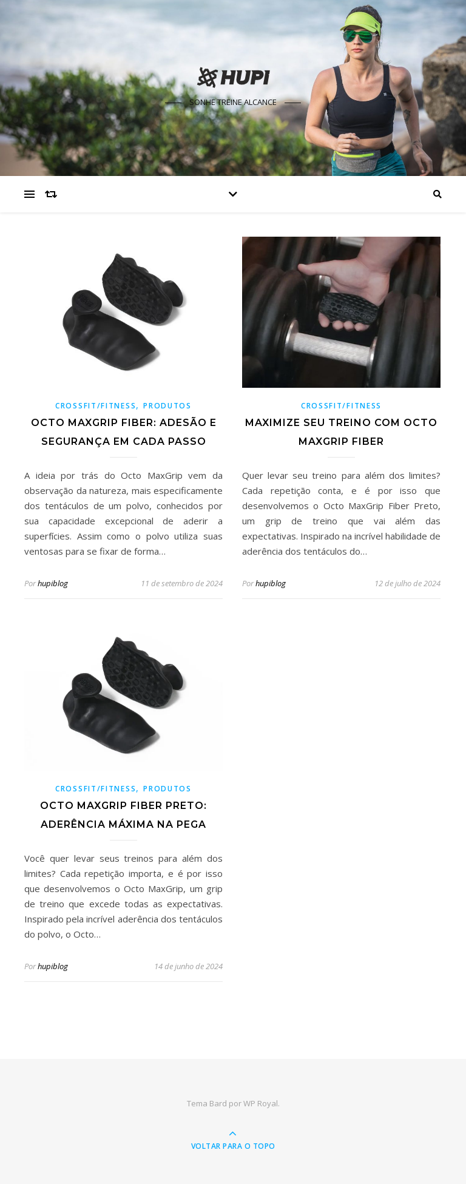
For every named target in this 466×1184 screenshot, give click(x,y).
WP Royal (260, 1103)
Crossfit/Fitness (95, 406)
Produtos (167, 406)
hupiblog (53, 583)
